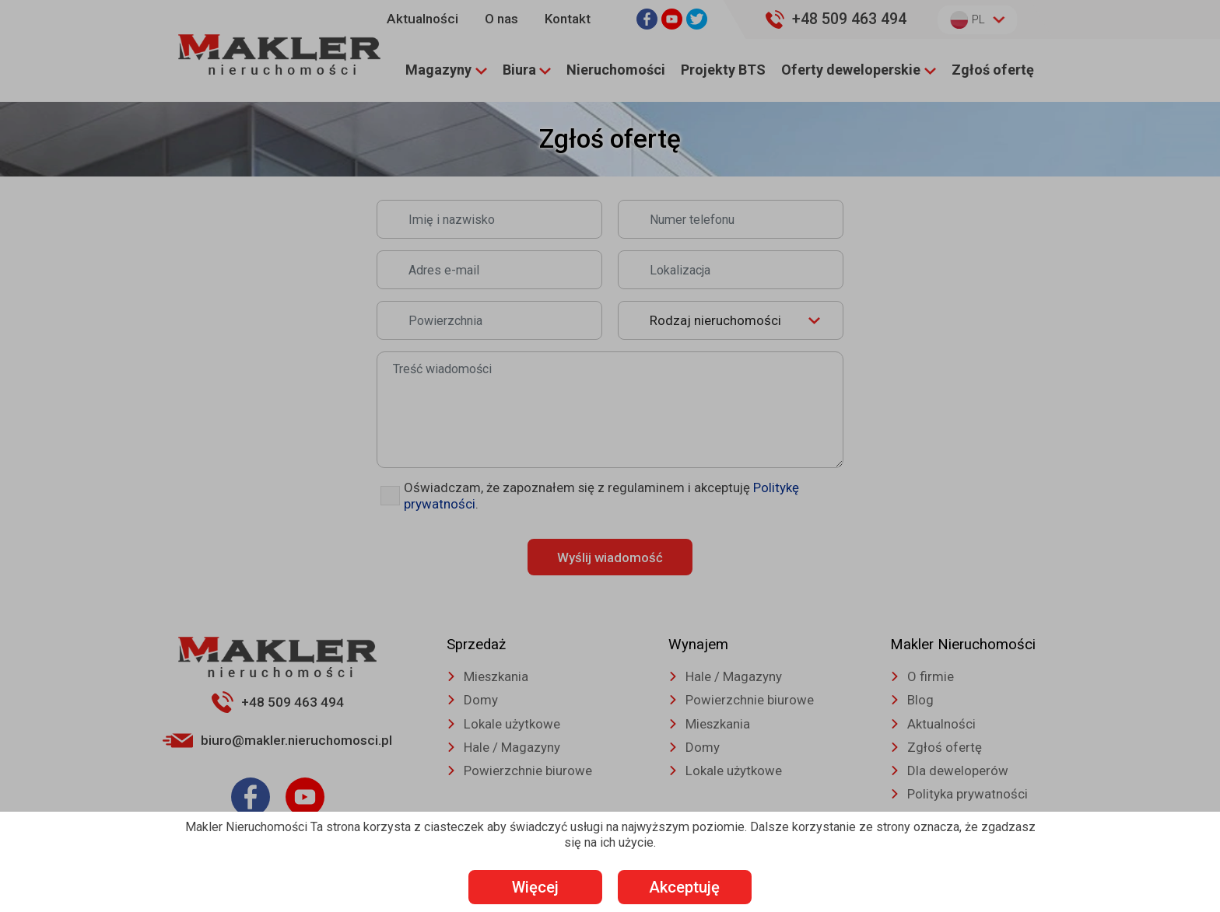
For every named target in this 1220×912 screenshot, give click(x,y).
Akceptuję (688, 886)
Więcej (532, 886)
